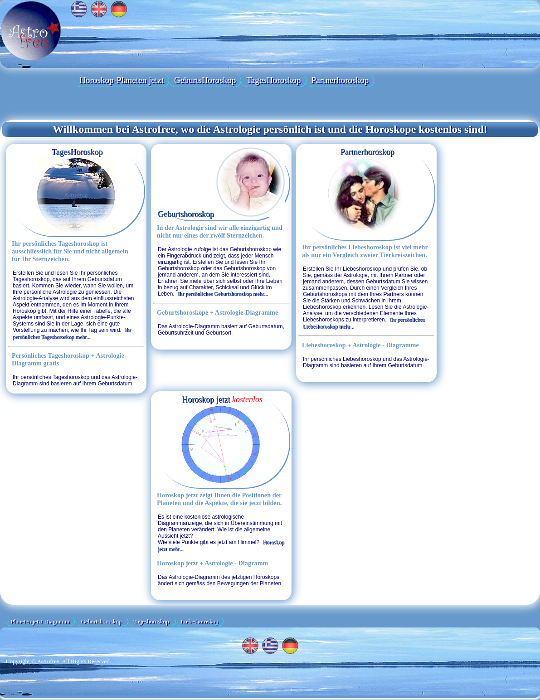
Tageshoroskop (151, 620)
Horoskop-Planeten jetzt (121, 80)
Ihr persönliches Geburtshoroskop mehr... (223, 294)
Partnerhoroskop (340, 80)
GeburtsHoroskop (205, 80)
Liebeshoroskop (199, 620)
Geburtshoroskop (221, 213)
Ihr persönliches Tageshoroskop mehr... (72, 333)
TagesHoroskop (273, 80)
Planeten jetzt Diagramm (40, 620)
